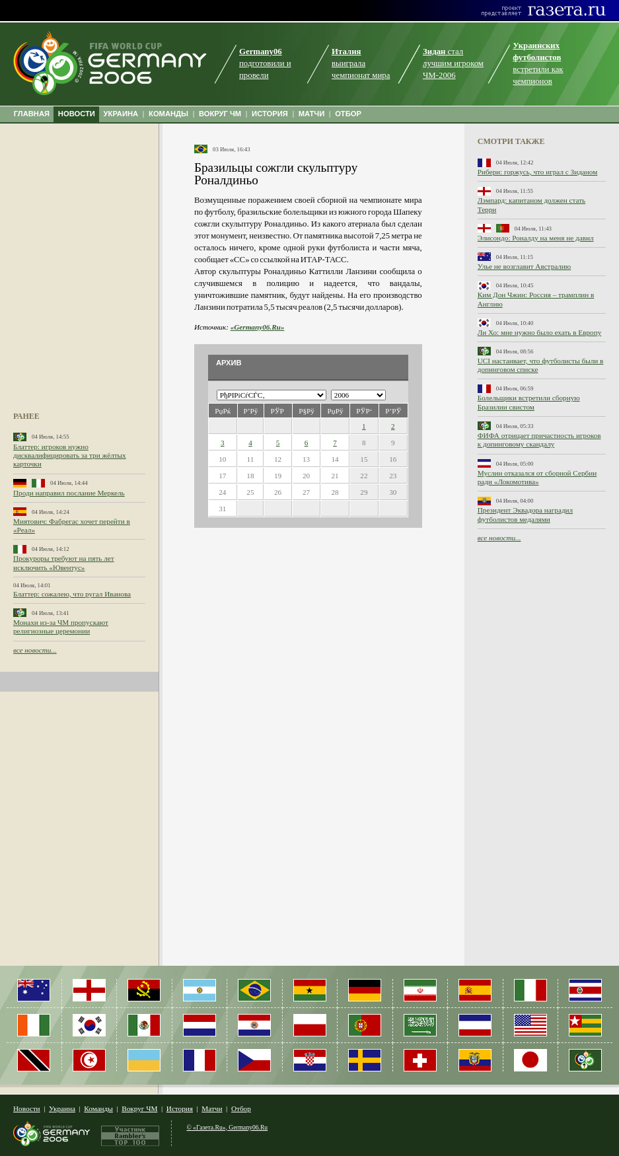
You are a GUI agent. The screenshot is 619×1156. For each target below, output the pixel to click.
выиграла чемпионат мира (361, 63)
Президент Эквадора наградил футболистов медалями (525, 514)
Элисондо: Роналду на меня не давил (536, 238)
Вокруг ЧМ (139, 1108)
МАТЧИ (312, 114)
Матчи (211, 1108)
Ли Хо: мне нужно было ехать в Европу (540, 332)
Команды (98, 1108)
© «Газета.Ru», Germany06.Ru (227, 1127)
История (179, 1108)
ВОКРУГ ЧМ (220, 114)
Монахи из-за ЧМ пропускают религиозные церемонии (60, 626)
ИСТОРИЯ (270, 114)
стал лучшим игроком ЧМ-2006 (453, 63)
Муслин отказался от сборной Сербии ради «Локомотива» (537, 477)
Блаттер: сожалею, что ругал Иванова (72, 594)
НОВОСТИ (76, 114)
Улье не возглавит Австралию (524, 266)
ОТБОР (348, 114)
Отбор (241, 1108)
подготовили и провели (265, 63)
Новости (26, 1108)
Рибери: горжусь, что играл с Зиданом (538, 172)
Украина (62, 1108)
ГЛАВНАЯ (32, 114)
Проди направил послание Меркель (69, 493)
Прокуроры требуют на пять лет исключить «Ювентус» (63, 562)
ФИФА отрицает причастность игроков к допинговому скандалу (539, 439)
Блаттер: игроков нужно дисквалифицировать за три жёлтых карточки (69, 455)
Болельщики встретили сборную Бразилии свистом (529, 402)
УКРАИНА (121, 114)
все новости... (35, 650)
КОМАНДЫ (168, 114)
